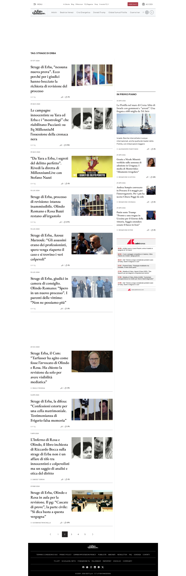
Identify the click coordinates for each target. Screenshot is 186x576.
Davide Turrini (38, 479)
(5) (67, 265)
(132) (67, 145)
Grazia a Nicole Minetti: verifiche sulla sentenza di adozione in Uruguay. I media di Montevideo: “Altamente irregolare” (129, 165)
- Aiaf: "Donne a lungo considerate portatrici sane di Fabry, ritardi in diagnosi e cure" (135, 260)
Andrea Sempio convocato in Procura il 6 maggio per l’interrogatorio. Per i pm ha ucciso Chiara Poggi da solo (131, 192)
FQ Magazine (88, 4)
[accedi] (147, 4)
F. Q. (33, 97)
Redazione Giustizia (126, 177)
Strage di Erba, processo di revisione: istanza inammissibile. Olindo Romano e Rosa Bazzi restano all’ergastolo (48, 206)
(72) (67, 388)
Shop (96, 4)
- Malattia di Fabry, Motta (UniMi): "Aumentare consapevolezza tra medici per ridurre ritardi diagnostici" (136, 278)
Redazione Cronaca (126, 202)
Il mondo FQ (104, 4)
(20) (67, 523)
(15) (67, 427)
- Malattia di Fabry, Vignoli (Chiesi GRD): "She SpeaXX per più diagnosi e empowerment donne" (134, 272)
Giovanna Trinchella (41, 523)
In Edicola (66, 4)
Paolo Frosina (38, 388)
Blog (72, 4)
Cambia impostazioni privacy (84, 555)
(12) (67, 309)
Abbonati (133, 4)
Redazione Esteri (125, 230)
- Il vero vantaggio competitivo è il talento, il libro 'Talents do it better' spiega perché (135, 255)
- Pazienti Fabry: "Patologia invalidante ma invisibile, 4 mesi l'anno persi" (133, 266)
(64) (153, 177)
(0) (67, 184)
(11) (67, 97)
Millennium (79, 4)
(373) (67, 222)
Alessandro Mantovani (127, 149)
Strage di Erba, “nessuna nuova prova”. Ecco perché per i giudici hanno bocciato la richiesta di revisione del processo (49, 78)
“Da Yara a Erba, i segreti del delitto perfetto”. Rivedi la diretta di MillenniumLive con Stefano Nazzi (49, 168)
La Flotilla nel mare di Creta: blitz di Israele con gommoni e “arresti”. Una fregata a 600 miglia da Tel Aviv (136, 108)
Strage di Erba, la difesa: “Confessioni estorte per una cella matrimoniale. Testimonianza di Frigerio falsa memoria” (49, 411)
